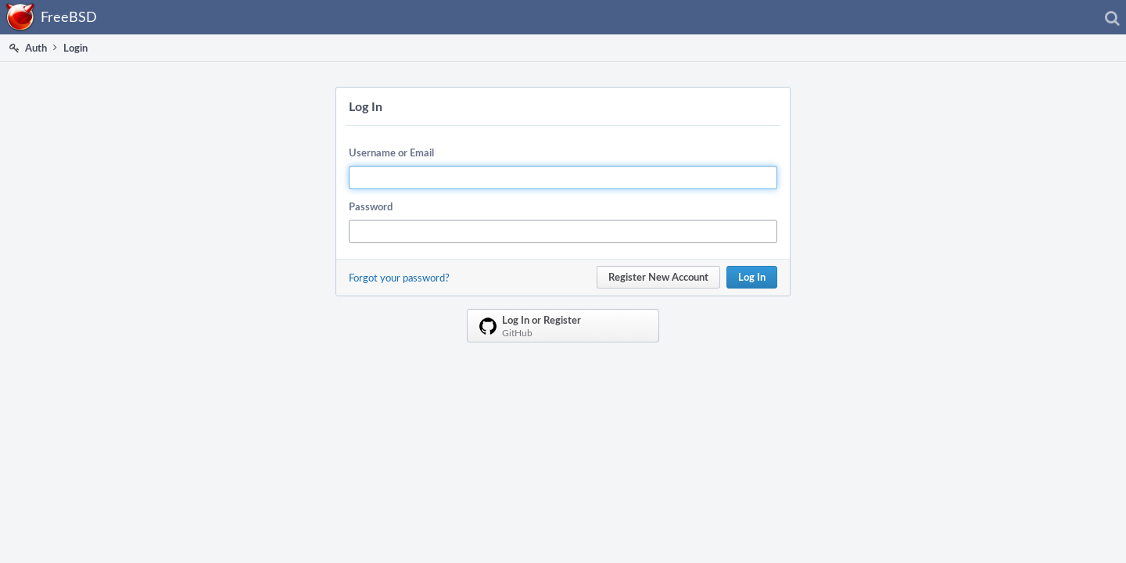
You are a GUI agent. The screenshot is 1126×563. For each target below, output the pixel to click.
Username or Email (391, 152)
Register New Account (658, 277)
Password (371, 206)
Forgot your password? (399, 278)
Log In (752, 277)
